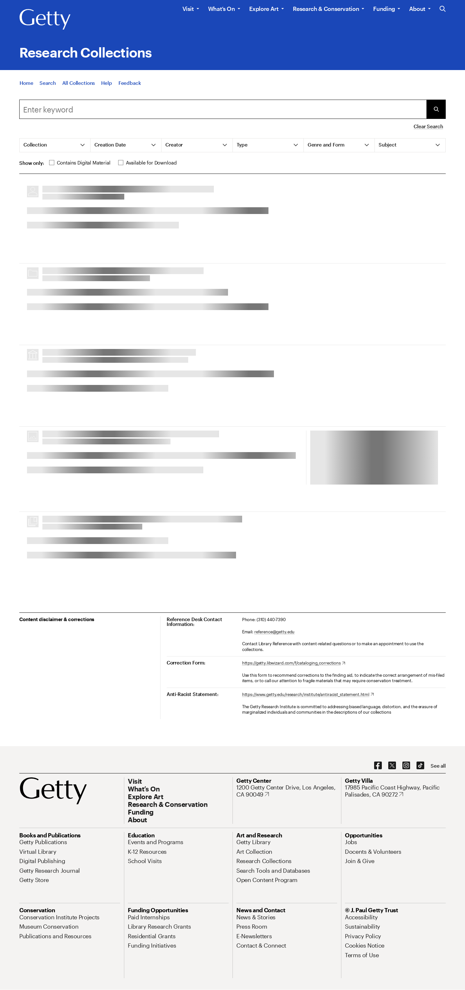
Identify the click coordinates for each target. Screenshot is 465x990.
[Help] (106, 83)
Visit (188, 8)
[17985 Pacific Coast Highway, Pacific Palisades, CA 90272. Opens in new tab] (395, 791)
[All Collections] (78, 83)
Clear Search (428, 126)
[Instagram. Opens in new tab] (406, 766)
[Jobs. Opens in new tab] (351, 841)
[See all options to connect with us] (438, 765)
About (417, 8)
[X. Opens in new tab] (392, 766)
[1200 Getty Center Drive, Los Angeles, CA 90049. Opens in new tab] (286, 791)
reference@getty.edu (274, 631)
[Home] (26, 83)
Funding (384, 8)
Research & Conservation (326, 8)
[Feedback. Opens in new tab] (129, 83)
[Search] (47, 83)
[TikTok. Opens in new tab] (420, 766)
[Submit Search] (436, 109)
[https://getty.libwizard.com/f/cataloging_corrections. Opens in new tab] (293, 663)
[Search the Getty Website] (443, 9)
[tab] (55, 145)
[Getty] (45, 19)
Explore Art (264, 8)
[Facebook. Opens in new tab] (378, 766)
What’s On (221, 8)
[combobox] (222, 109)
